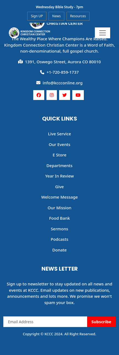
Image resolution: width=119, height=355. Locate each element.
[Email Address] (45, 321)
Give (59, 186)
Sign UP (37, 16)
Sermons (59, 228)
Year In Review (59, 176)
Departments (59, 165)
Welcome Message (59, 197)
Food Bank (59, 218)
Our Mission (59, 207)
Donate (59, 250)
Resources (78, 16)
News (56, 16)
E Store (59, 155)
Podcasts (59, 239)
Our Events (59, 144)
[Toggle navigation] (102, 32)
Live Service (59, 133)
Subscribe (101, 321)
